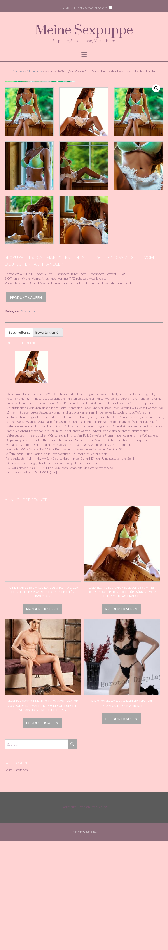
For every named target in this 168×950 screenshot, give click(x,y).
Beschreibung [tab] (19, 442)
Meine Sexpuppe (84, 30)
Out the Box (90, 941)
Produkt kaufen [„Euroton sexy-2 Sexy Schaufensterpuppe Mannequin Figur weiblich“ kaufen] (121, 828)
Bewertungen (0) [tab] (47, 442)
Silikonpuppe (34, 71)
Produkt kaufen (26, 407)
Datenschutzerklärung (92, 916)
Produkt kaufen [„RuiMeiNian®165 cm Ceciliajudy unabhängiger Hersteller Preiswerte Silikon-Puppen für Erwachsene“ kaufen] (42, 718)
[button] (156, 88)
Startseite (18, 71)
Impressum (68, 916)
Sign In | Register (66, 8)
